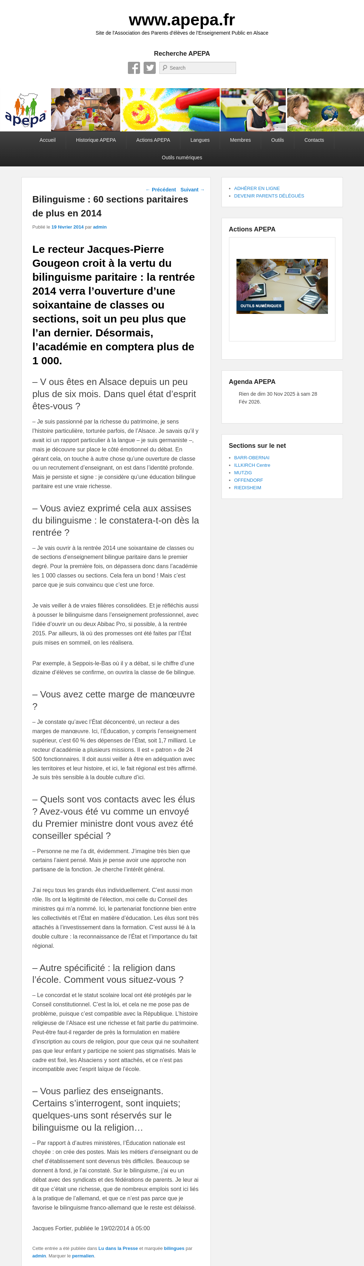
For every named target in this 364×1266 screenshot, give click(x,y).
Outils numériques (182, 157)
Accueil (48, 140)
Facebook (134, 68)
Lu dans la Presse (118, 1248)
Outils (277, 140)
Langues (200, 140)
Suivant (192, 189)
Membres (240, 140)
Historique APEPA (96, 140)
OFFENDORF (248, 480)
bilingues (174, 1248)
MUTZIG (243, 472)
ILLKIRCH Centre (252, 465)
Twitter (150, 68)
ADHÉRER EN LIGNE (257, 188)
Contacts (314, 140)
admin (99, 227)
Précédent (160, 189)
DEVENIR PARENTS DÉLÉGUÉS (269, 196)
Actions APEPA (153, 140)
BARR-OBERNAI (252, 457)
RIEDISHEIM (247, 487)
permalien (83, 1256)
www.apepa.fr (182, 19)
